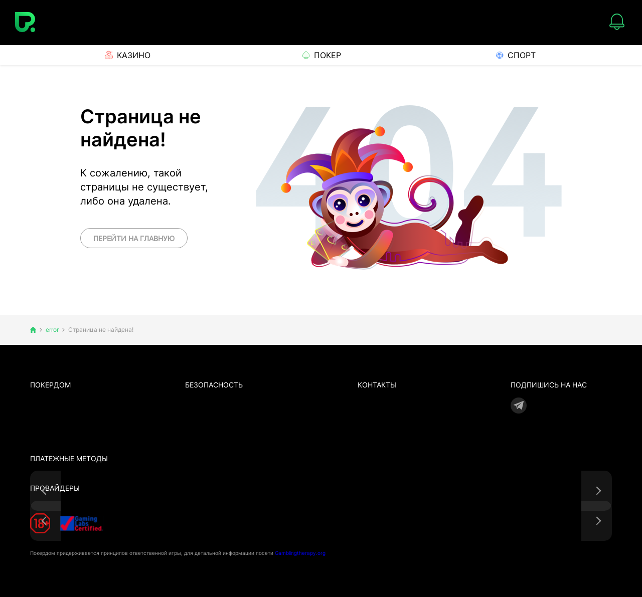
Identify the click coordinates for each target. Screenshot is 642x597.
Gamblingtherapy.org (300, 553)
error (52, 330)
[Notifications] (617, 23)
